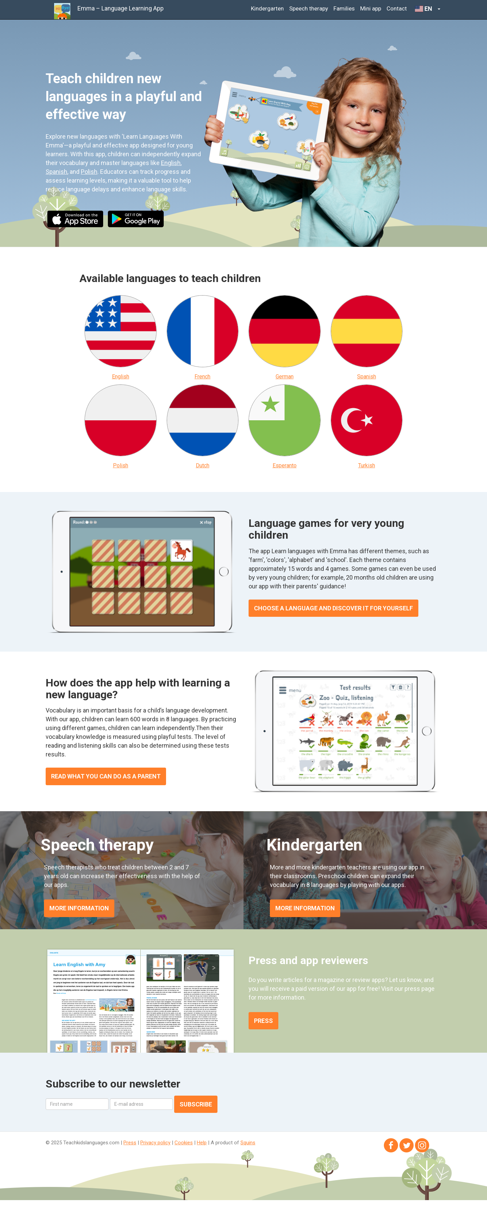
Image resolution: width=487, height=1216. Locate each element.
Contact (397, 8)
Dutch (202, 465)
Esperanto (285, 465)
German (285, 376)
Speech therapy (308, 8)
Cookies (184, 1143)
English (171, 162)
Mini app (370, 8)
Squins (247, 1143)
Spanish (56, 171)
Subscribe (196, 1104)
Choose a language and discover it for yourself (333, 608)
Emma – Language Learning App (120, 8)
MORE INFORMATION (79, 908)
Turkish (366, 465)
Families (344, 8)
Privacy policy (155, 1143)
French (202, 376)
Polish (89, 171)
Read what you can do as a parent (106, 776)
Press (263, 1020)
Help (202, 1143)
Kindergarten (267, 8)
